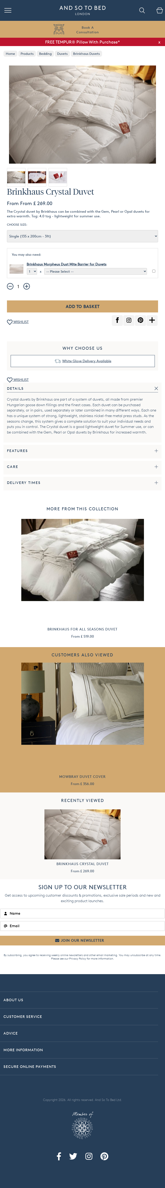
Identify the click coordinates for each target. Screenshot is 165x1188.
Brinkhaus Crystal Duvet (82, 864)
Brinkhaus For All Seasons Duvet (82, 629)
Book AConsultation (87, 29)
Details (15, 388)
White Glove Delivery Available (86, 361)
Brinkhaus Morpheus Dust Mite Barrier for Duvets (66, 264)
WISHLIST (18, 322)
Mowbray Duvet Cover (82, 776)
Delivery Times (24, 482)
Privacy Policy (77, 958)
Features (17, 451)
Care (12, 467)
